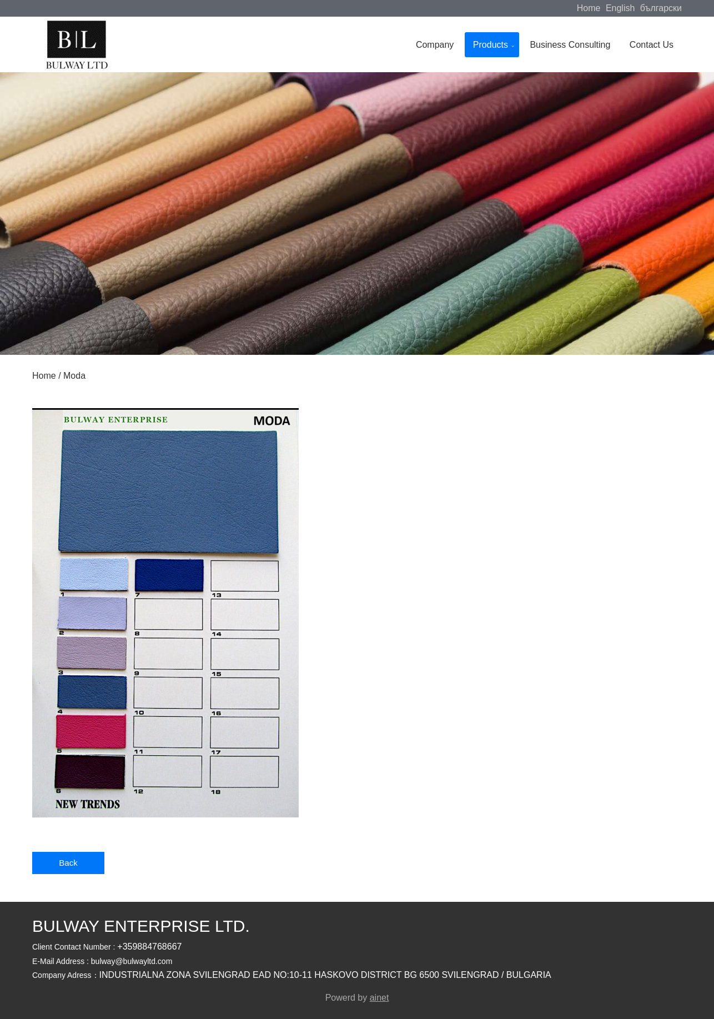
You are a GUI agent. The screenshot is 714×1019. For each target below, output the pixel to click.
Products (490, 44)
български (661, 8)
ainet (379, 997)
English (620, 8)
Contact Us (651, 44)
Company (435, 44)
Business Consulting (570, 44)
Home (589, 8)
